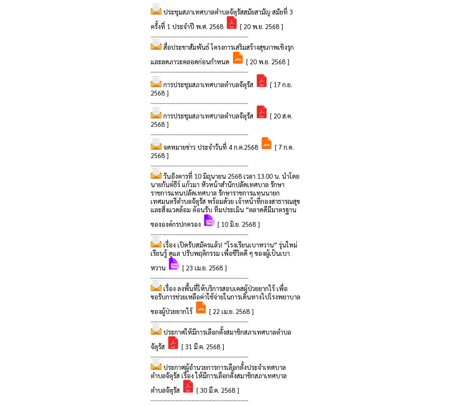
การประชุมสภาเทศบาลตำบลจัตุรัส (209, 84)
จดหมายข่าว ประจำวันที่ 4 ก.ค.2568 (211, 147)
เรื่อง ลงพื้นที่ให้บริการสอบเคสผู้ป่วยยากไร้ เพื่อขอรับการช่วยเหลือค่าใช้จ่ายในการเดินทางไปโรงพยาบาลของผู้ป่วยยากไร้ (225, 299)
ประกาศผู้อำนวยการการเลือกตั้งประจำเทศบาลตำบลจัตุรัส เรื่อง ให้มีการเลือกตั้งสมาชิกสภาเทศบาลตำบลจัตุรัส (219, 378)
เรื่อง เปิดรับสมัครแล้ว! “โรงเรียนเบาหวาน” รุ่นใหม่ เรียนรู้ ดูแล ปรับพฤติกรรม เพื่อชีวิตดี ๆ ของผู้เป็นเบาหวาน (224, 256)
